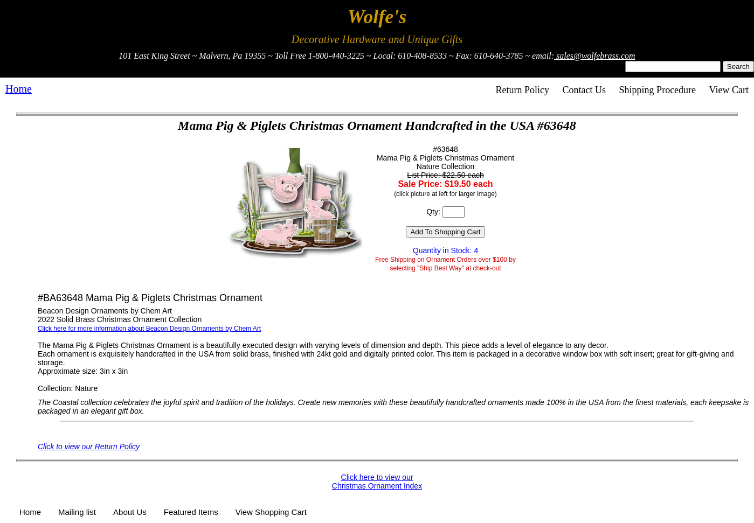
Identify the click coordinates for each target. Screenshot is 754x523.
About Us (130, 512)
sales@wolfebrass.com (594, 55)
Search (738, 66)
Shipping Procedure (657, 90)
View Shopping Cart (271, 512)
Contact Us (584, 90)
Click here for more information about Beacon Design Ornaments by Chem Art (149, 328)
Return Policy (523, 90)
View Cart (729, 90)
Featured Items (191, 512)
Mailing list (77, 512)
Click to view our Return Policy (89, 446)
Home (18, 89)
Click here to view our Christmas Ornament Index (377, 481)
